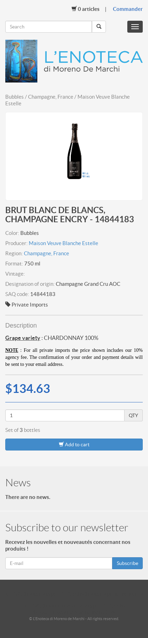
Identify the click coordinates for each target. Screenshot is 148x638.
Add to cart (74, 444)
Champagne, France (46, 253)
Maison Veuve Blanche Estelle (63, 243)
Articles (86, 9)
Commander (128, 9)
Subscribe (127, 563)
